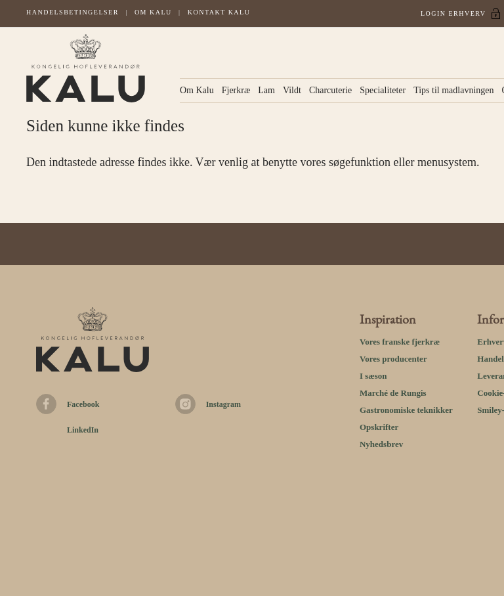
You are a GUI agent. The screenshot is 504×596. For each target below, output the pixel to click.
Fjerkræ (236, 90)
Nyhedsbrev (381, 444)
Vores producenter (393, 359)
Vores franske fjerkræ (400, 342)
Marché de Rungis (393, 393)
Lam (266, 90)
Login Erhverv (453, 13)
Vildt (292, 90)
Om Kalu (153, 12)
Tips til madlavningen (453, 90)
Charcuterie (330, 90)
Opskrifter (379, 427)
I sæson (373, 376)
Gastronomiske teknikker (406, 410)
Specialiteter (383, 90)
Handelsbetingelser (72, 12)
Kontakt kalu (219, 12)
